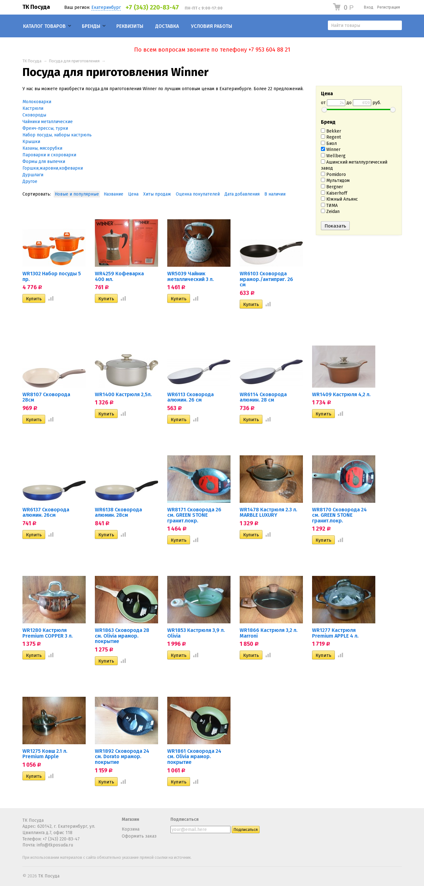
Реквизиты (129, 26)
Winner (331, 149)
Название (113, 194)
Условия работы (211, 26)
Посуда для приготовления (74, 61)
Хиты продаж (157, 194)
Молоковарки (36, 101)
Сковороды (34, 115)
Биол (329, 143)
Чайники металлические (47, 121)
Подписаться (184, 819)
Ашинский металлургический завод (354, 165)
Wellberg (333, 156)
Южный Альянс (339, 199)
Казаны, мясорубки (42, 148)
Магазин (130, 819)
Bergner (332, 187)
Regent (331, 137)
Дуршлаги (32, 175)
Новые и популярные (77, 194)
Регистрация (388, 7)
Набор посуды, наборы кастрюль (57, 135)
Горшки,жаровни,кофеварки (52, 168)
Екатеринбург (106, 7)
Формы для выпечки (43, 161)
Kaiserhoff (334, 193)
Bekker (331, 131)
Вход (368, 7)
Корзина (130, 829)
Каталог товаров (44, 26)
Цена (133, 194)
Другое (29, 181)
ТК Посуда (36, 6)
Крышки (31, 141)
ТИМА (329, 205)
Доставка (167, 26)
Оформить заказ (139, 836)
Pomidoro (333, 174)
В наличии (275, 194)
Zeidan (330, 211)
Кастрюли (32, 108)
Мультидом (335, 180)
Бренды (91, 26)
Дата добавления (242, 194)
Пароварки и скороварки (49, 155)
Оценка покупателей (198, 194)
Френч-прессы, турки (45, 128)
